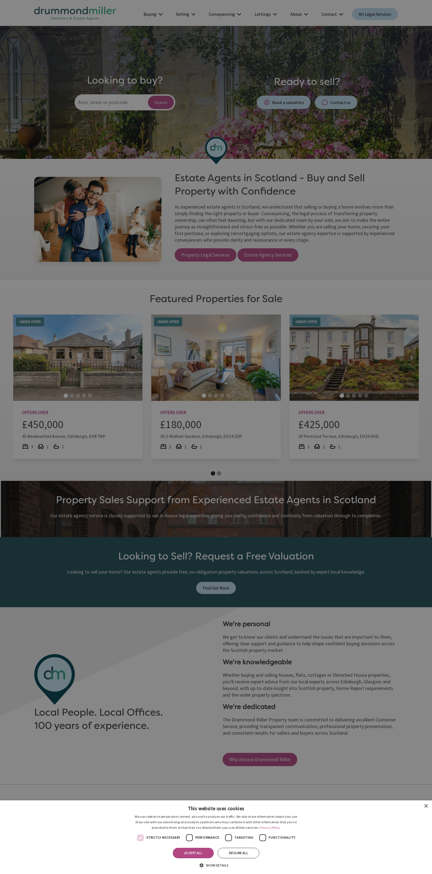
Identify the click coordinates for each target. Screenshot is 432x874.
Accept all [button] (193, 853)
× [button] (426, 806)
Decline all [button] (238, 853)
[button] (216, 864)
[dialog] (216, 837)
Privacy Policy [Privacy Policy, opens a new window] (270, 827)
